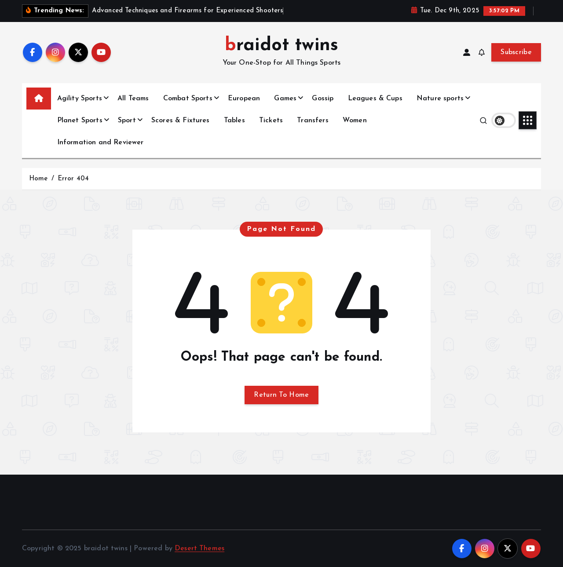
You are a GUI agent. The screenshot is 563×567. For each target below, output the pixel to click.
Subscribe (516, 52)
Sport (127, 120)
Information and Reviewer (100, 142)
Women (355, 120)
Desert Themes (199, 548)
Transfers (312, 120)
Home (38, 179)
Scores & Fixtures (180, 120)
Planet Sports (79, 120)
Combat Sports (187, 98)
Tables (234, 120)
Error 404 (73, 179)
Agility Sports (79, 98)
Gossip (322, 98)
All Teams (133, 98)
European (244, 98)
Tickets (271, 120)
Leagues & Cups (375, 98)
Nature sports (440, 98)
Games (285, 98)
